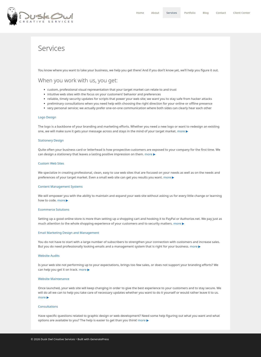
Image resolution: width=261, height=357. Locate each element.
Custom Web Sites (51, 163)
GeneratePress (99, 339)
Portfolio (189, 12)
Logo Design (47, 117)
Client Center (241, 12)
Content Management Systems (60, 186)
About (155, 12)
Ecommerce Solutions (53, 209)
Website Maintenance (53, 279)
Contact (221, 12)
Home (140, 12)
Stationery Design (51, 140)
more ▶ (182, 131)
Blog (206, 12)
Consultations (48, 306)
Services (171, 12)
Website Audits (49, 256)
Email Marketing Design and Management (68, 233)
